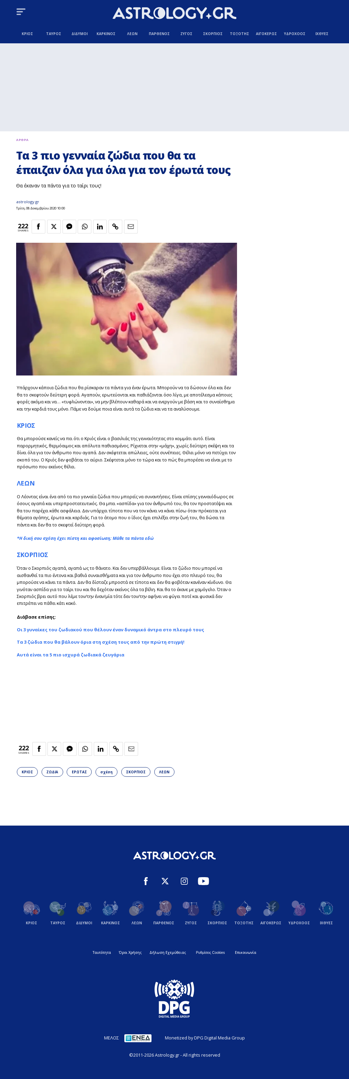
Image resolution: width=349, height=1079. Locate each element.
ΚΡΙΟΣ (26, 425)
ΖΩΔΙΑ (52, 772)
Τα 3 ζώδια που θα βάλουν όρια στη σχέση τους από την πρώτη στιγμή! (100, 642)
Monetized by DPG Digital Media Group (205, 1038)
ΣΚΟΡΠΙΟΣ (32, 555)
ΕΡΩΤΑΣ (79, 772)
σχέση (106, 772)
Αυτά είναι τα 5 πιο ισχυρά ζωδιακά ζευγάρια (70, 655)
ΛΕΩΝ (26, 483)
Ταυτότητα (102, 952)
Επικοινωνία (245, 952)
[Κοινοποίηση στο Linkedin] (100, 226)
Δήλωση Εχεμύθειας (167, 952)
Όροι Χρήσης (130, 952)
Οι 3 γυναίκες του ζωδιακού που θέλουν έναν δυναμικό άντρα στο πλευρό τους (110, 629)
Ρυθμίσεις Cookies (210, 953)
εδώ (149, 538)
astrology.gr (27, 201)
